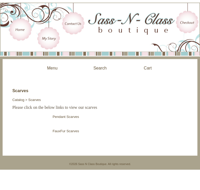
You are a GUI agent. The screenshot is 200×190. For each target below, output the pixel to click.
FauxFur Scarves (66, 131)
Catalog (18, 100)
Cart (148, 68)
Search (100, 68)
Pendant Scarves (66, 117)
